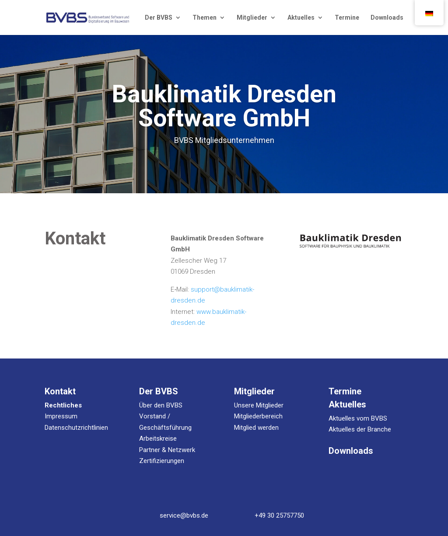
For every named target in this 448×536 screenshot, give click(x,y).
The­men (204, 17)
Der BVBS (158, 17)
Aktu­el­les (301, 17)
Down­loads (387, 17)
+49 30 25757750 (279, 515)
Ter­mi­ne (347, 17)
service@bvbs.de (184, 515)
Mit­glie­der (252, 17)
